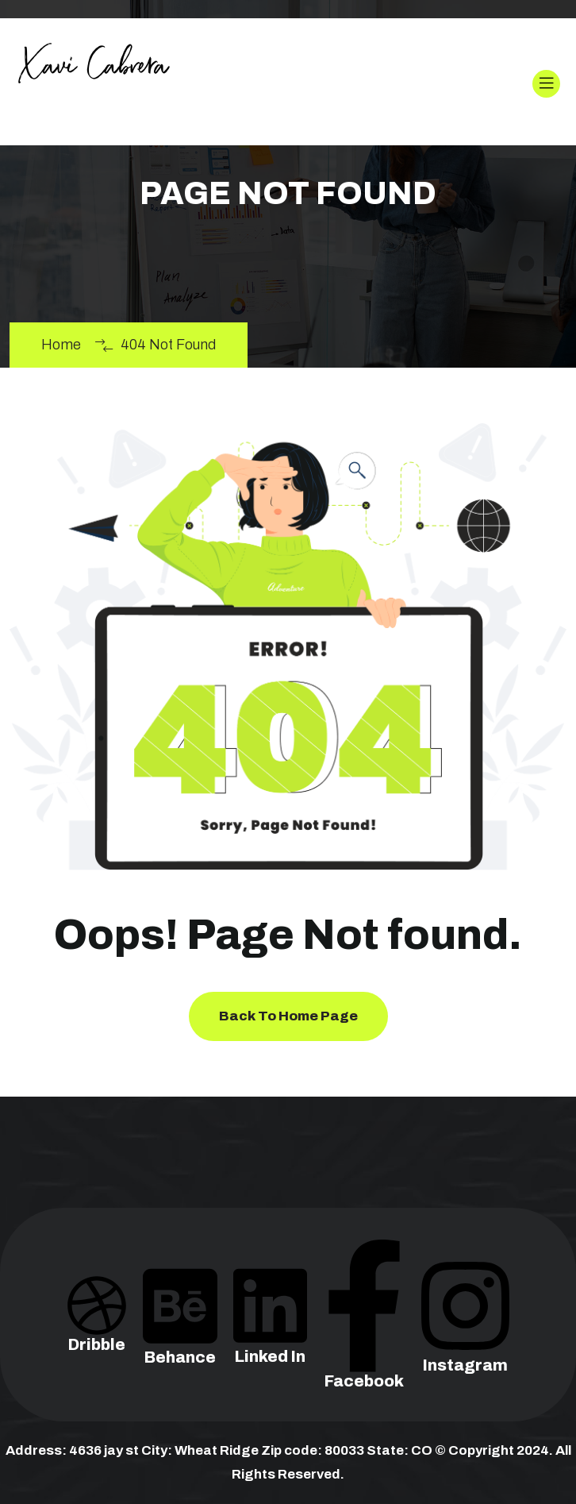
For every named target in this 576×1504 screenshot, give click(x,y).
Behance (180, 1331)
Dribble (97, 1325)
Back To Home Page (288, 1016)
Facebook (364, 1343)
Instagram (465, 1335)
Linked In (270, 1331)
